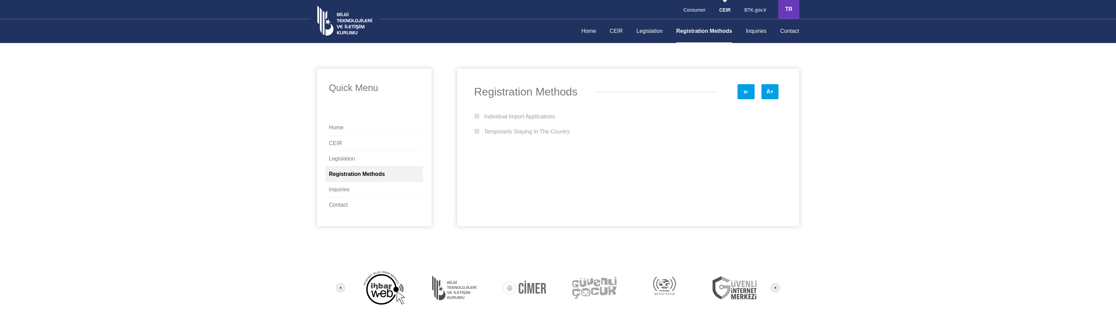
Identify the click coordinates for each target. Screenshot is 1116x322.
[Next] (775, 288)
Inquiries (756, 31)
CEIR (616, 31)
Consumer (694, 10)
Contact (789, 31)
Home (588, 31)
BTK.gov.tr (755, 10)
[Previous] (340, 288)
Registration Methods (704, 31)
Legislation (649, 31)
